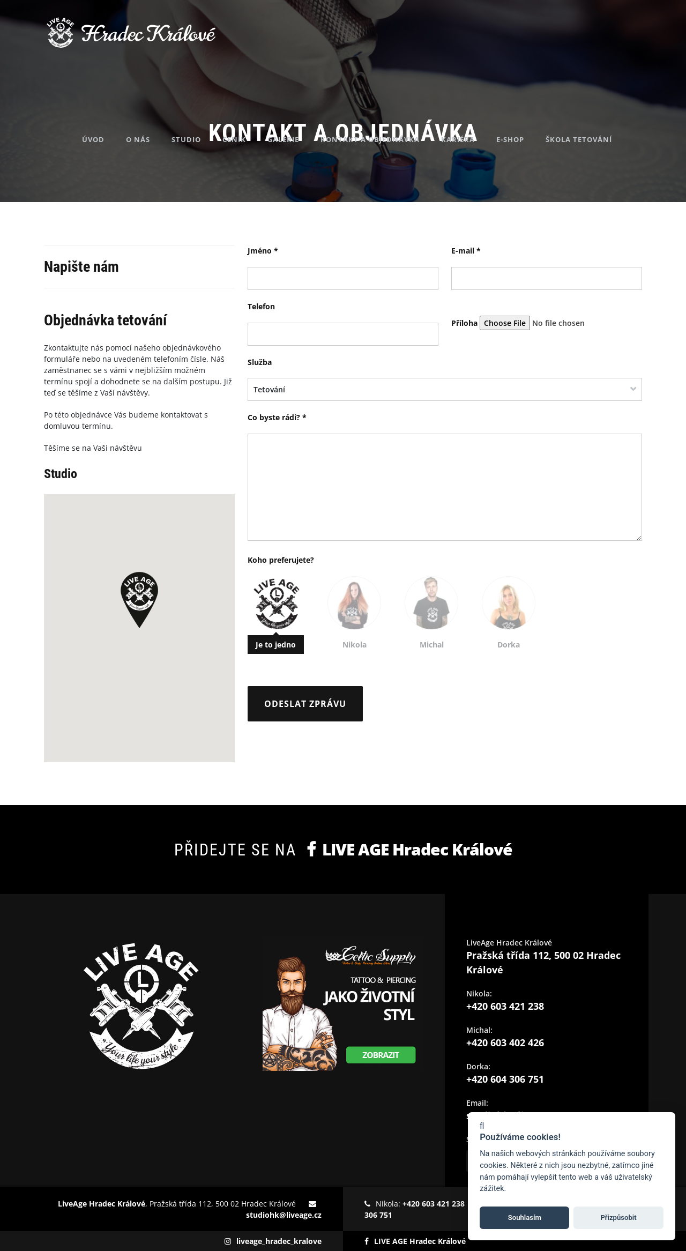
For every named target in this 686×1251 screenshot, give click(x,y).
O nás (159, 96)
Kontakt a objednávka (391, 96)
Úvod (114, 96)
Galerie (304, 96)
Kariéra (479, 96)
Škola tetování (600, 96)
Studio (207, 96)
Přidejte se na (343, 849)
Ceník (255, 96)
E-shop (532, 96)
